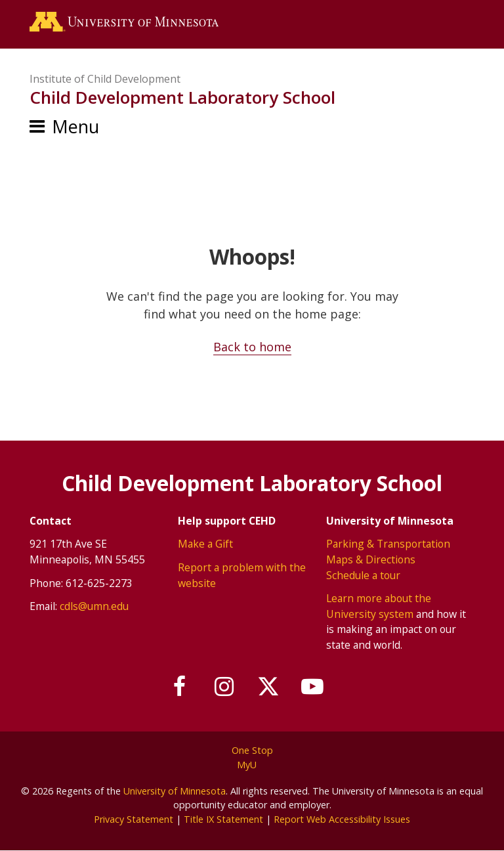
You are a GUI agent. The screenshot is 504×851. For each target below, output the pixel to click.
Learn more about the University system (378, 606)
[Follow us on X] (268, 687)
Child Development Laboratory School (182, 97)
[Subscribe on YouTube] (313, 687)
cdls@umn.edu (94, 606)
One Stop (252, 750)
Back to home (252, 347)
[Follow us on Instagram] (224, 687)
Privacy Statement (133, 819)
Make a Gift (205, 543)
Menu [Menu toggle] (75, 126)
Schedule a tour (363, 575)
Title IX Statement (223, 819)
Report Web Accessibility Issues (342, 819)
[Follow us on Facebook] (180, 687)
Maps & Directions (370, 559)
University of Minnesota (174, 791)
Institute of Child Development (105, 79)
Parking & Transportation (388, 543)
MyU (252, 764)
